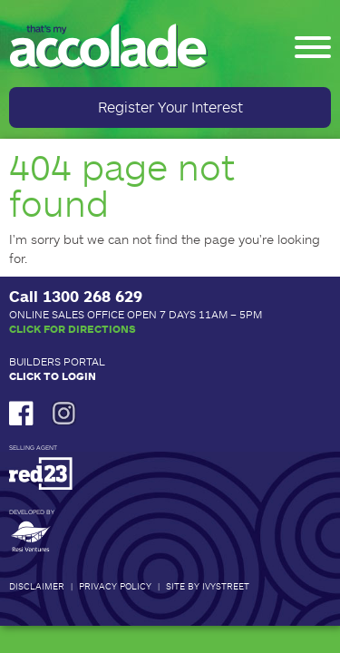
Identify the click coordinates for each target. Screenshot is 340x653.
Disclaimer (36, 585)
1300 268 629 (92, 296)
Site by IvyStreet (207, 585)
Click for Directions (72, 328)
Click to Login (52, 375)
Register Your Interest (170, 106)
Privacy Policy (115, 585)
